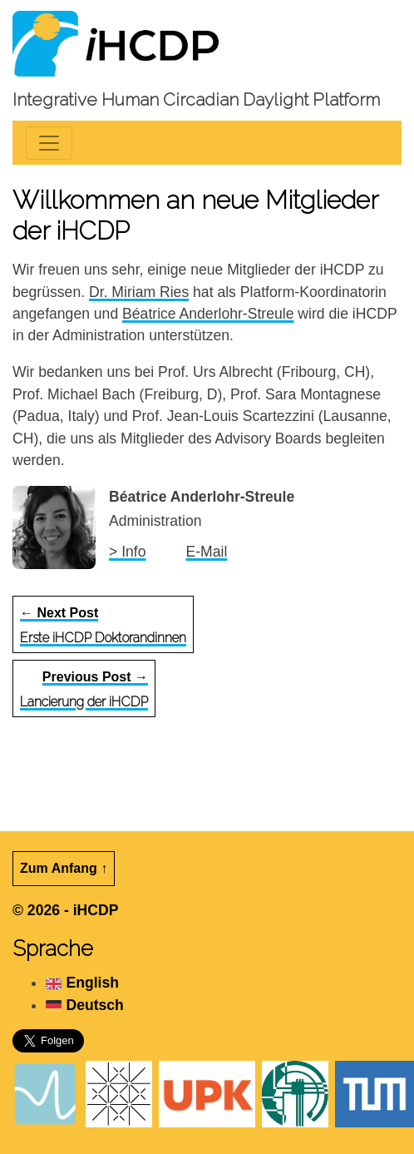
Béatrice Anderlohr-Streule (207, 313)
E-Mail (207, 551)
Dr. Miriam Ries (139, 292)
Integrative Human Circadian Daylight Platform (196, 99)
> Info (127, 551)
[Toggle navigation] (49, 143)
